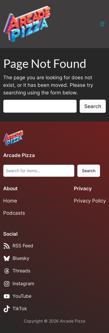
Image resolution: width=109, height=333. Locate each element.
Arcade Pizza (19, 155)
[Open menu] (102, 23)
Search (92, 106)
